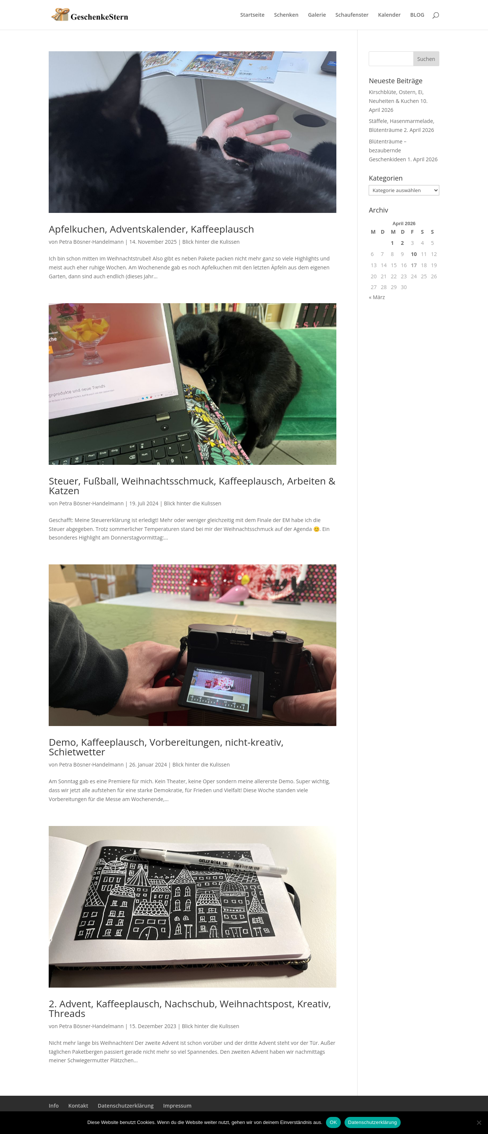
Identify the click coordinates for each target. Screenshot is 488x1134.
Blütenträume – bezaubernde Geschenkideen (387, 150)
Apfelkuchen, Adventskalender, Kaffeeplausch (151, 229)
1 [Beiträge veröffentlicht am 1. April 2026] (392, 242)
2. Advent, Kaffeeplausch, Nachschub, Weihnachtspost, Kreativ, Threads (190, 1008)
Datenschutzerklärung (125, 1105)
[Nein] (478, 1122)
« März (377, 297)
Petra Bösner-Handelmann (91, 241)
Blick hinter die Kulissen (211, 241)
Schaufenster (352, 15)
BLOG (417, 15)
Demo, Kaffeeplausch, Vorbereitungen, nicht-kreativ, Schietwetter (166, 746)
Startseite (252, 15)
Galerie (317, 15)
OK (333, 1122)
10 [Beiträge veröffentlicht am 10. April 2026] (414, 253)
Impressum (177, 1105)
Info (54, 1105)
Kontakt (78, 1105)
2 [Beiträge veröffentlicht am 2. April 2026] (402, 242)
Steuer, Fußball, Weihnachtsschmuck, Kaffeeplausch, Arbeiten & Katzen (192, 485)
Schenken (286, 15)
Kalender (389, 15)
